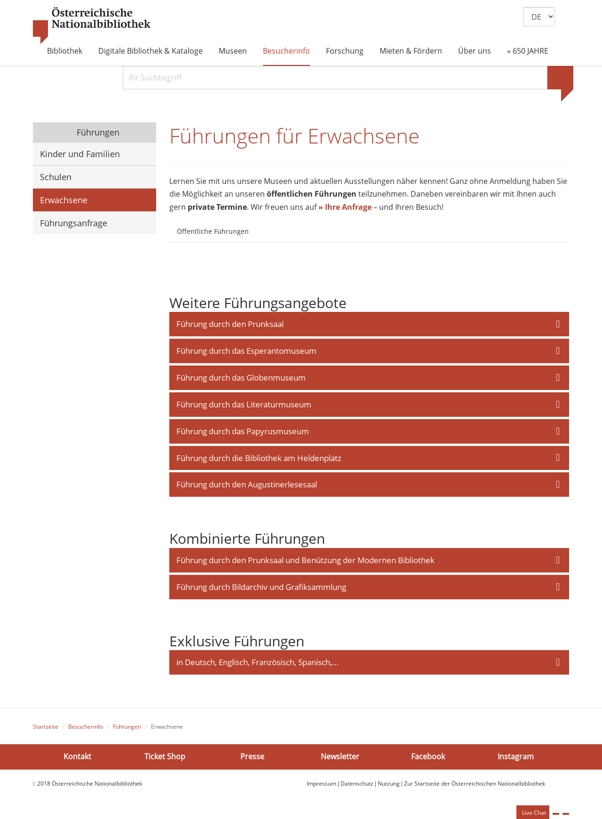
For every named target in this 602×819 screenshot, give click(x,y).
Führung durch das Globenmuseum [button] (241, 378)
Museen (233, 51)
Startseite (45, 729)
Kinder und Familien (80, 153)
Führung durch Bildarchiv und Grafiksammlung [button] (261, 588)
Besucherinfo (286, 51)
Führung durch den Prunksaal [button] (230, 324)
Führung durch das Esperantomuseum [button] (246, 351)
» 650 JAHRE (527, 51)
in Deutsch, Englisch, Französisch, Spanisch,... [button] (257, 664)
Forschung (345, 51)
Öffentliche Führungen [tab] (213, 231)
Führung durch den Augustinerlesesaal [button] (246, 486)
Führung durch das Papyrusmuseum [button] (242, 432)
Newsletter (340, 759)
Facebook (428, 759)
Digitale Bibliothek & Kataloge (150, 51)
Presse (252, 759)
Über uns (474, 51)
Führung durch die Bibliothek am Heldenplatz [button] (258, 459)
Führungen (96, 132)
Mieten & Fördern (411, 51)
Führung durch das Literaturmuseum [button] (243, 405)
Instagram (516, 759)
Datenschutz (357, 786)
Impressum (321, 786)
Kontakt (77, 759)
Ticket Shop (164, 759)
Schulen (55, 177)
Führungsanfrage (73, 223)
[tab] (264, 226)
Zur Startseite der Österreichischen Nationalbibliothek (474, 786)
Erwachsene (63, 200)
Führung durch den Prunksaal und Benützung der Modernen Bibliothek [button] (305, 562)
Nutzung (389, 786)
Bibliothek (64, 51)
